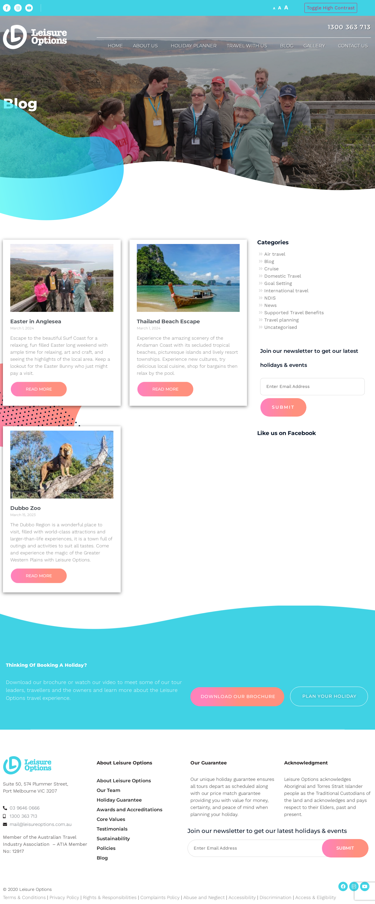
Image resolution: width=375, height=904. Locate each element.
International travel (286, 290)
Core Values (111, 819)
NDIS (270, 298)
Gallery (316, 46)
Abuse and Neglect (204, 897)
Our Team (108, 790)
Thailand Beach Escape (168, 321)
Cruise (271, 268)
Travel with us (248, 46)
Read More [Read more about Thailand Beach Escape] (165, 389)
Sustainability (113, 838)
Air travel (274, 254)
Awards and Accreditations (129, 809)
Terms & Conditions (24, 897)
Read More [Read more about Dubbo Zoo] (39, 575)
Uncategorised (280, 327)
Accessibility (242, 897)
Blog (287, 46)
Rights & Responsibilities (110, 897)
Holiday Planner (194, 46)
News (270, 305)
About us (147, 46)
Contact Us (354, 46)
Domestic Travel (282, 276)
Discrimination (276, 897)
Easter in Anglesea (35, 321)
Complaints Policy (160, 897)
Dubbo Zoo (25, 508)
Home (115, 46)
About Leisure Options (124, 780)
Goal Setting (278, 283)
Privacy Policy (64, 897)
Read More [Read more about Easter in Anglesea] (39, 389)
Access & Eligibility (315, 897)
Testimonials (112, 829)
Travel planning (281, 320)
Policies (106, 848)
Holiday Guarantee (119, 800)
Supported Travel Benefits (294, 312)
